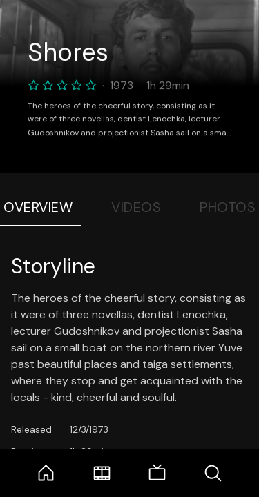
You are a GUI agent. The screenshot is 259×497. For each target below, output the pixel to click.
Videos (136, 207)
